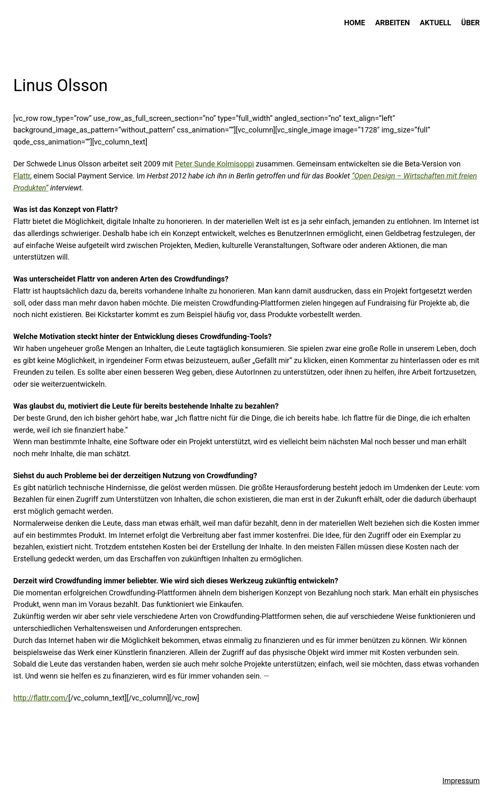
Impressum (461, 780)
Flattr (21, 175)
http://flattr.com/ (40, 697)
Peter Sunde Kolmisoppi (214, 163)
